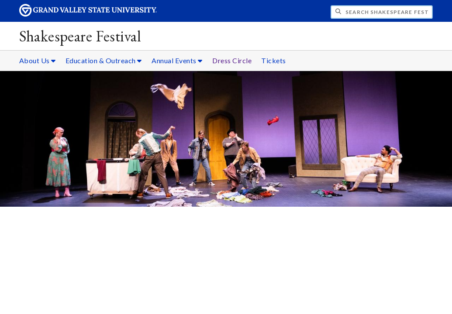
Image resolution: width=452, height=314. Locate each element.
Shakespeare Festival (80, 36)
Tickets (273, 60)
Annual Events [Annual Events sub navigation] (177, 60)
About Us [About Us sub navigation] (37, 60)
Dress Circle (232, 60)
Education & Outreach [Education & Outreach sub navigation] (104, 60)
